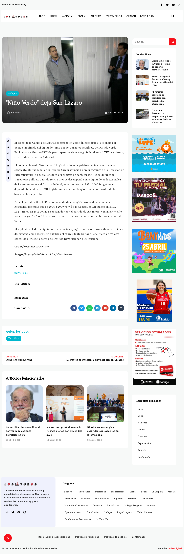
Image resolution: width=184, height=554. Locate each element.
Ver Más (13, 338)
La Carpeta (157, 492)
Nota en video (102, 498)
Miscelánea (70, 498)
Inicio (42, 16)
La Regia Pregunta (133, 505)
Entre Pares (113, 505)
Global (81, 16)
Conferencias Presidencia (78, 519)
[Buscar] (172, 41)
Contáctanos (139, 537)
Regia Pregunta (124, 512)
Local (53, 16)
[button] (172, 16)
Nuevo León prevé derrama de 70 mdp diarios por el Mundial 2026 (64, 431)
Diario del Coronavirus (76, 505)
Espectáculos (114, 16)
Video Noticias (144, 512)
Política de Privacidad (87, 537)
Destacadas (84, 492)
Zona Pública (93, 512)
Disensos (97, 505)
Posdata (172, 492)
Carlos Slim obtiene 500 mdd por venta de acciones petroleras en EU (23, 431)
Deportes (96, 16)
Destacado (100, 492)
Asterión (132, 498)
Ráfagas (12, 93)
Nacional (67, 16)
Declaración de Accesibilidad (54, 537)
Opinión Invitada (73, 512)
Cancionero (147, 498)
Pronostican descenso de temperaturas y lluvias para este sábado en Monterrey (162, 116)
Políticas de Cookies (115, 537)
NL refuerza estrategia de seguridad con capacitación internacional (103, 431)
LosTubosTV (147, 16)
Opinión (131, 16)
